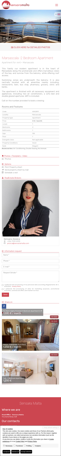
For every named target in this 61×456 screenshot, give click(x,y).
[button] (3, 26)
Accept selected (26, 452)
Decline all (15, 452)
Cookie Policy (20, 441)
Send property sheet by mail (15, 170)
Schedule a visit (10, 173)
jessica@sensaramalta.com (18, 243)
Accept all (6, 452)
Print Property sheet (12, 167)
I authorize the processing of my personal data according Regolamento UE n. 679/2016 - (30, 285)
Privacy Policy (16, 286)
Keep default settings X (51, 427)
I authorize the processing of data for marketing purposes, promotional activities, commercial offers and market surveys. (30, 289)
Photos (6, 159)
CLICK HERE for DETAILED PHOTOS (30, 47)
